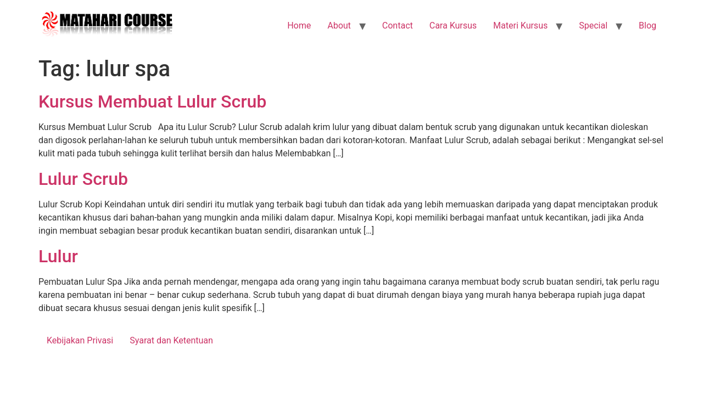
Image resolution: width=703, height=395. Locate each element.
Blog (647, 25)
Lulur (58, 256)
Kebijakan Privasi (80, 340)
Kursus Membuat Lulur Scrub (152, 101)
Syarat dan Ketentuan (171, 340)
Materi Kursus (520, 25)
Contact (397, 25)
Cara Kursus (453, 25)
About (339, 25)
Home (299, 25)
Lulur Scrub (83, 178)
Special (593, 25)
